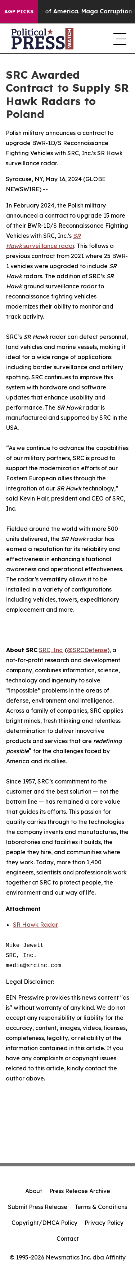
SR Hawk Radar (35, 924)
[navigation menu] (118, 38)
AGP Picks (18, 11)
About (33, 1191)
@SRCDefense (87, 650)
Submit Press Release (37, 1206)
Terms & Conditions (101, 1206)
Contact (68, 1238)
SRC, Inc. (51, 650)
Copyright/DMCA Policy (44, 1222)
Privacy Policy (104, 1222)
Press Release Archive (79, 1191)
